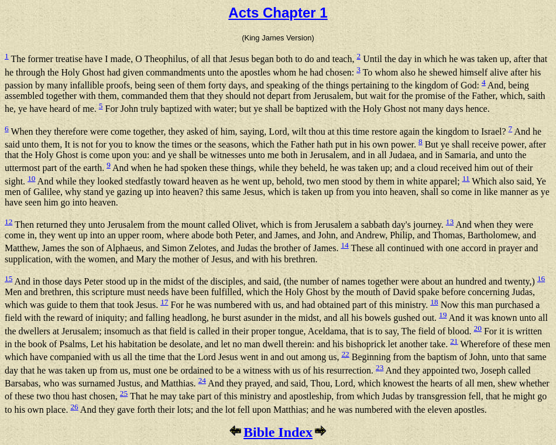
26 (74, 406)
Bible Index (278, 432)
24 (202, 380)
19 (443, 314)
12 (8, 221)
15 (8, 278)
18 (434, 301)
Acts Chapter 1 (277, 12)
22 (345, 354)
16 (541, 278)
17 (164, 301)
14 (344, 245)
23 (379, 367)
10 (31, 178)
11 (466, 178)
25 (124, 393)
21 (454, 341)
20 (478, 328)
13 (450, 221)
